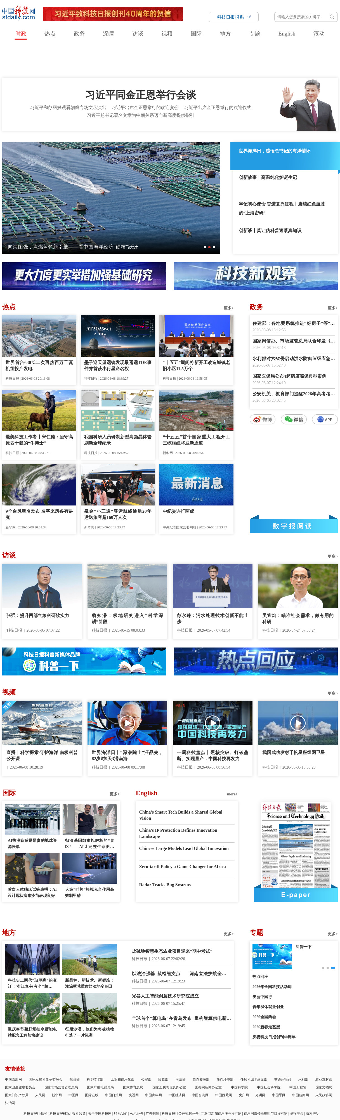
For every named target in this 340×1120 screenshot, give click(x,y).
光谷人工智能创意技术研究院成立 (165, 964)
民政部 (163, 1048)
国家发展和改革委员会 (45, 1048)
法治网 (10, 1071)
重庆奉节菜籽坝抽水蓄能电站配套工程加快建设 (32, 1000)
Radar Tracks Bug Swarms (165, 852)
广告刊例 (152, 1082)
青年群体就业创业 (268, 975)
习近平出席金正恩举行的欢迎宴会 (145, 75)
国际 (196, 33)
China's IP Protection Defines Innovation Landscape (178, 801)
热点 (50, 33)
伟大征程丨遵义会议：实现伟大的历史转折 (55, 215)
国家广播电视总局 (100, 1055)
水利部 (303, 1048)
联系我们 (121, 1082)
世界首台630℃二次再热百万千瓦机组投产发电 (39, 333)
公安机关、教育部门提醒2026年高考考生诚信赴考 (293, 362)
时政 (21, 33)
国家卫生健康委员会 (20, 1055)
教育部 (75, 1048)
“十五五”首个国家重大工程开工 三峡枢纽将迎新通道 (196, 408)
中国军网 (278, 1063)
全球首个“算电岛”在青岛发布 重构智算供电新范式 (181, 987)
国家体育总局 (133, 1055)
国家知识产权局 (17, 1063)
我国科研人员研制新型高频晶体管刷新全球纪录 (118, 408)
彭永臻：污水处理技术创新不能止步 (212, 586)
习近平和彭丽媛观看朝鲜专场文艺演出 (68, 75)
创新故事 (303, 915)
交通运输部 (282, 1048)
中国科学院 (239, 1055)
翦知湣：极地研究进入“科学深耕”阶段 (127, 586)
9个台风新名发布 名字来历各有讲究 (39, 482)
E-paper (296, 863)
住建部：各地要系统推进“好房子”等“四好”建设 (293, 292)
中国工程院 (297, 1055)
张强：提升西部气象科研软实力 (37, 583)
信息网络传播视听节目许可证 (265, 1082)
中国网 (74, 1063)
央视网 (134, 1063)
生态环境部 (225, 1048)
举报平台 (296, 1082)
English (286, 33)
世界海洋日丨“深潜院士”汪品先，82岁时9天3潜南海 (127, 723)
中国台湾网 (200, 1063)
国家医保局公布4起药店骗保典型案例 (289, 344)
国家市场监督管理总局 (61, 1055)
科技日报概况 (59, 1082)
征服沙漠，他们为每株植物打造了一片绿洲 (89, 1000)
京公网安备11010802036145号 (217, 1096)
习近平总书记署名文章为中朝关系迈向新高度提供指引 (140, 83)
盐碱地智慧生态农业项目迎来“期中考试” (172, 919)
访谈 (137, 33)
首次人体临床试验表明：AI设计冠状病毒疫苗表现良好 (32, 861)
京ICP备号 (119, 1096)
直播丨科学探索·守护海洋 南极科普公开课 (42, 723)
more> (232, 762)
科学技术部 (95, 1048)
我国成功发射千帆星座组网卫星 (293, 720)
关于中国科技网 (100, 1082)
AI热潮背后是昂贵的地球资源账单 (32, 812)
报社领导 (79, 1082)
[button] (205, 215)
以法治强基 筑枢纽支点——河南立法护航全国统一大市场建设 (181, 942)
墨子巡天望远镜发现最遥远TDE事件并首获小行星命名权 (118, 333)
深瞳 (108, 33)
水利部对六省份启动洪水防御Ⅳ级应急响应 (293, 327)
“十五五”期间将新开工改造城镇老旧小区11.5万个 (196, 333)
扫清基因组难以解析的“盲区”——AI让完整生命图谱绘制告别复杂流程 (89, 812)
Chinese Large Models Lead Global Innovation (184, 816)
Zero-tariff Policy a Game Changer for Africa (182, 834)
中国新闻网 (300, 1063)
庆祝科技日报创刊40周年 (274, 1005)
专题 (254, 33)
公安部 (146, 1048)
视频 (167, 33)
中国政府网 (13, 1048)
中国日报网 (113, 1063)
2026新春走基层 (266, 995)
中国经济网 (177, 1063)
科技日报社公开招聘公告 (180, 1082)
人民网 (40, 1063)
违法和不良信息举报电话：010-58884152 (164, 1096)
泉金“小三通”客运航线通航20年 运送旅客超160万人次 (118, 482)
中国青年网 (153, 1063)
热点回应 (260, 945)
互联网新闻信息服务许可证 (221, 1082)
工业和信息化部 (122, 1048)
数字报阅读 (294, 494)
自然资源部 (201, 1048)
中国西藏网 (223, 1063)
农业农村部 (323, 1048)
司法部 (181, 1048)
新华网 (57, 1063)
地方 (225, 33)
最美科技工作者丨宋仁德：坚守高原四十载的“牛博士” (39, 408)
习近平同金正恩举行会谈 (140, 63)
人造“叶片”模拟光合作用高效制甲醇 (89, 861)
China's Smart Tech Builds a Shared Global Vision (181, 783)
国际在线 (91, 1063)
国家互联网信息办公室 (169, 1055)
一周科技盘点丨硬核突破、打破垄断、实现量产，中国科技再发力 (212, 723)
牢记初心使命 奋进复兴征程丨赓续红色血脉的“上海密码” (282, 176)
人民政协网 (323, 1063)
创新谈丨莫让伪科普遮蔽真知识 (270, 198)
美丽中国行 (262, 965)
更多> (229, 276)
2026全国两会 (264, 985)
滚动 (319, 33)
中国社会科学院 (268, 1055)
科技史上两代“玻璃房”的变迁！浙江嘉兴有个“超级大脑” (32, 952)
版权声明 (312, 1082)
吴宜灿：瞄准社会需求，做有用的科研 (298, 586)
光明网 (260, 1063)
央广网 (244, 1063)
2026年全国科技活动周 (272, 955)
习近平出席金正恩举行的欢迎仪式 (217, 75)
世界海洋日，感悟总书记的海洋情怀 (274, 119)
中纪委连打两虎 (178, 479)
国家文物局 (323, 1055)
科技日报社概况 (35, 1082)
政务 (79, 33)
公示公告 (136, 1082)
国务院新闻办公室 (208, 1055)
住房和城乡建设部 (253, 1048)
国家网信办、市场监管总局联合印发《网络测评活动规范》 (293, 310)
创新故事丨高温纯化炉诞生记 (268, 145)
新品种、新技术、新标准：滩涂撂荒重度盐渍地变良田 (89, 951)
